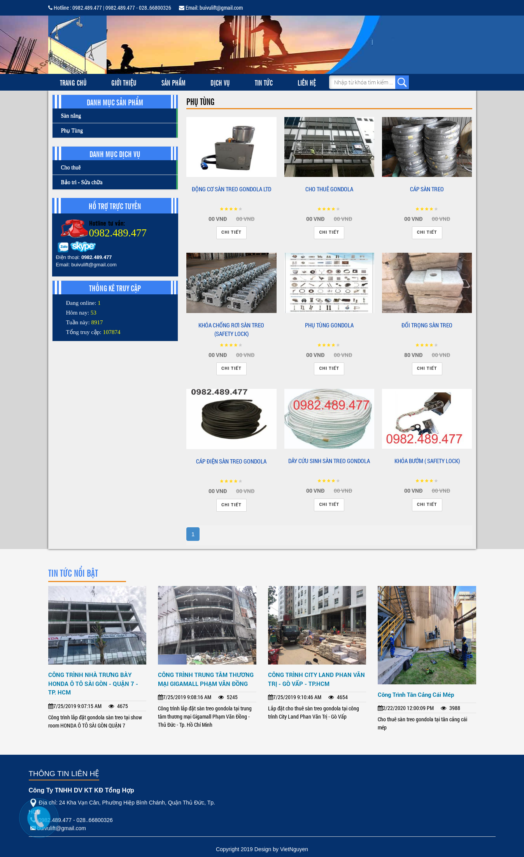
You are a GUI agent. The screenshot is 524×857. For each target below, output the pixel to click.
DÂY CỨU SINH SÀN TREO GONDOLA (329, 461)
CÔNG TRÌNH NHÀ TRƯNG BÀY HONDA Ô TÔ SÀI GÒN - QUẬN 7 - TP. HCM (93, 683)
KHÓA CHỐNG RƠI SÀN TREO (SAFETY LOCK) (231, 329)
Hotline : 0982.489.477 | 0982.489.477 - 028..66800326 (109, 7)
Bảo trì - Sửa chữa (82, 182)
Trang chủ (73, 82)
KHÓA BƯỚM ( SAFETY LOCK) (427, 461)
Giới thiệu (124, 82)
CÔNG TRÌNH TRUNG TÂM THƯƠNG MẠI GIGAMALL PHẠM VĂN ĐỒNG (206, 679)
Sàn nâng (71, 116)
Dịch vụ (220, 82)
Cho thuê (71, 167)
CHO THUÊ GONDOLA (329, 189)
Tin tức (264, 82)
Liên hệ (307, 82)
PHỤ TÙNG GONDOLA (329, 325)
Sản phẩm (173, 82)
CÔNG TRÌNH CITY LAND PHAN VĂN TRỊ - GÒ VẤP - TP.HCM (316, 679)
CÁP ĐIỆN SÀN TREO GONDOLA (231, 461)
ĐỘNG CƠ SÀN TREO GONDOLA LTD (231, 189)
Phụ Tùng (72, 130)
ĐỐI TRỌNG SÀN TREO (426, 325)
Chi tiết (231, 232)
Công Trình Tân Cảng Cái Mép (416, 694)
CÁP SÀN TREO (427, 189)
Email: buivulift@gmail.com (211, 7)
